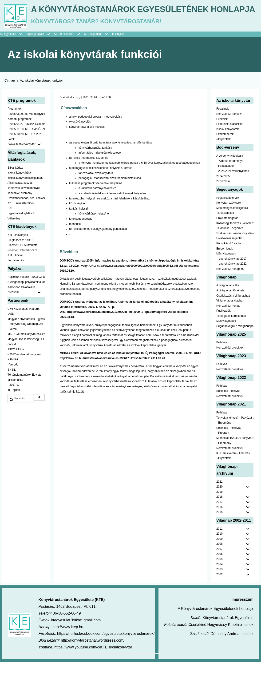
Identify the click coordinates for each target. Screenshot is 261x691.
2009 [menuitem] (219, 567)
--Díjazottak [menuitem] (223, 168)
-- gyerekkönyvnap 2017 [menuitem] (231, 287)
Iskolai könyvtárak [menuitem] (227, 158)
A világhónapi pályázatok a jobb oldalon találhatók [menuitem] (26, 311)
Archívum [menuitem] (26, 321)
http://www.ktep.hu (67, 656)
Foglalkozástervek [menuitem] (227, 226)
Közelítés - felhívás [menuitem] (228, 419)
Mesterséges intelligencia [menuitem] (232, 236)
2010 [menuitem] (219, 562)
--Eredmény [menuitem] (223, 451)
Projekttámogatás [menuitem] (227, 247)
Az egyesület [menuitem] (13, 63)
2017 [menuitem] (219, 530)
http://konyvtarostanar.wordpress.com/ (92, 669)
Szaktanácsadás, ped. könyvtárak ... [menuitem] (26, 227)
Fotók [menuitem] (11, 168)
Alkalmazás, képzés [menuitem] (20, 212)
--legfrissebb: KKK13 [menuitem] (20, 269)
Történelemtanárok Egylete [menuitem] (24, 403)
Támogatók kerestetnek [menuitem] (231, 344)
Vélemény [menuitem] (14, 247)
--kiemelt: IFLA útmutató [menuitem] (22, 274)
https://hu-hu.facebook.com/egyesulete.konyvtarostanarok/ (105, 663)
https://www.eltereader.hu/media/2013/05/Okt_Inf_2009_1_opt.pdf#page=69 (117, 341)
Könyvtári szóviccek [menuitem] (228, 231)
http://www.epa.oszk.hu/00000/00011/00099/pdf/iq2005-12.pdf (137, 294)
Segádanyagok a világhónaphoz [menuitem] (234, 355)
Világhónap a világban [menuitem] (230, 329)
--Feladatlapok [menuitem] (225, 195)
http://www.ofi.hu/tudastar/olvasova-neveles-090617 (94, 387)
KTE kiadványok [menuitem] (18, 264)
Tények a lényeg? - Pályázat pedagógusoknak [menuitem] (234, 446)
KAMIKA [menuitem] (13, 388)
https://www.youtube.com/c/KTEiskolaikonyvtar (93, 676)
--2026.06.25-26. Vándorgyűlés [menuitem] (26, 142)
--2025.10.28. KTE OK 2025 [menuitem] (25, 163)
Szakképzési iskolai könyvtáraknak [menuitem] (234, 262)
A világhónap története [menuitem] (230, 319)
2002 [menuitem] (219, 603)
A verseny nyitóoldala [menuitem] (229, 185)
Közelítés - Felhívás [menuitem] (228, 456)
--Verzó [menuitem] (12, 358)
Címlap (9, 109)
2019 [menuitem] (219, 520)
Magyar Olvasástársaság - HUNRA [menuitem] (26, 368)
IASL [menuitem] (11, 342)
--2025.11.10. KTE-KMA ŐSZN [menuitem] (26, 158)
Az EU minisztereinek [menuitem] (21, 232)
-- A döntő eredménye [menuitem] (229, 189)
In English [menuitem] (118, 62)
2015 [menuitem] (219, 541)
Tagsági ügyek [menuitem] (40, 63)
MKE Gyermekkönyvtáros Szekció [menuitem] (26, 363)
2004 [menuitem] (219, 593)
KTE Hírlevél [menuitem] (15, 284)
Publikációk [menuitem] (223, 340)
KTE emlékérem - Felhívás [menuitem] (233, 482)
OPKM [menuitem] (12, 373)
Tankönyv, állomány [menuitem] (20, 222)
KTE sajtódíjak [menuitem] (93, 62)
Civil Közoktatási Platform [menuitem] (24, 337)
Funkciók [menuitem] (222, 148)
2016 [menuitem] (219, 536)
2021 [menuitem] (219, 510)
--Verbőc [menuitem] (13, 393)
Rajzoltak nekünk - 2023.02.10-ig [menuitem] (26, 306)
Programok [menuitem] (14, 137)
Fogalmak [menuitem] (222, 137)
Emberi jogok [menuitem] (224, 277)
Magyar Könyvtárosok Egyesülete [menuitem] (26, 347)
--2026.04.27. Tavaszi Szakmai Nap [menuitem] (26, 153)
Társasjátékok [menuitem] (225, 242)
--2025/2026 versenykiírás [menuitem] (232, 200)
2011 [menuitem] (219, 557)
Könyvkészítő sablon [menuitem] (229, 272)
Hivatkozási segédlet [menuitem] (229, 267)
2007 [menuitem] (219, 578)
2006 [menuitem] (219, 583)
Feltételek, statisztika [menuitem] (229, 153)
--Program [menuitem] (222, 462)
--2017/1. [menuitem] (13, 414)
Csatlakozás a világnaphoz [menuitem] (233, 324)
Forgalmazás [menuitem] (16, 289)
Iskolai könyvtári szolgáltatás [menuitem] (25, 206)
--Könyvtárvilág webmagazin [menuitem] (25, 353)
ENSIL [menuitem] (12, 398)
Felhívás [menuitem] (221, 371)
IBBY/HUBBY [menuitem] (16, 378)
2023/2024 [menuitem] (223, 210)
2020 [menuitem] (219, 515)
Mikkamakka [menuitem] (15, 408)
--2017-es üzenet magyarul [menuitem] (24, 383)
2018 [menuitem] (219, 526)
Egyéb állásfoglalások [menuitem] (21, 242)
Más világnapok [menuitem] (226, 282)
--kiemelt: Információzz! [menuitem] (22, 279)
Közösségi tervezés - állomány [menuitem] (234, 252)
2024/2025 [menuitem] (223, 205)
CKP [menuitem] (10, 237)
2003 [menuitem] (219, 598)
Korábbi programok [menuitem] (20, 148)
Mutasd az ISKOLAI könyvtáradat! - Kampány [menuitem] (234, 467)
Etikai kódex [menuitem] (15, 196)
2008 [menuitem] (219, 573)
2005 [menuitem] (219, 588)
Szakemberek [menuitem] (224, 163)
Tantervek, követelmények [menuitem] (24, 216)
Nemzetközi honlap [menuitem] (228, 334)
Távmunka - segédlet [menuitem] (229, 257)
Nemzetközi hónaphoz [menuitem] (230, 297)
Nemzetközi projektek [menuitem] (229, 376)
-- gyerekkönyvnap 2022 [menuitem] (231, 292)
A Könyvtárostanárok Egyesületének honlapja (125, 42)
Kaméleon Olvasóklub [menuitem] (21, 316)
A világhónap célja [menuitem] (227, 314)
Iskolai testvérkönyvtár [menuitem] (26, 173)
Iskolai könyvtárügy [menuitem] (20, 201)
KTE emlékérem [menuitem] (69, 63)
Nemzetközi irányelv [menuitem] (228, 142)
